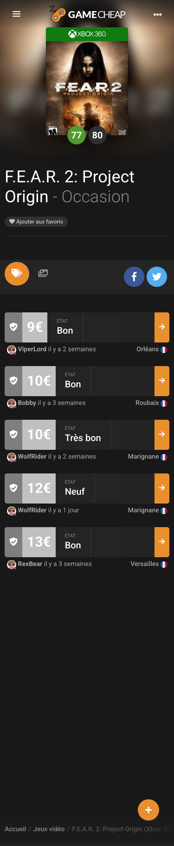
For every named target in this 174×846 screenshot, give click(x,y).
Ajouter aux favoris (36, 221)
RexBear (25, 564)
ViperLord (27, 349)
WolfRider (27, 456)
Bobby (22, 403)
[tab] (17, 274)
